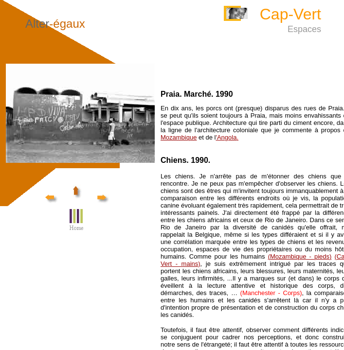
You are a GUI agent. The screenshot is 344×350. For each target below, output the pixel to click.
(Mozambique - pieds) (300, 256)
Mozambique (179, 137)
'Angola (227, 137)
